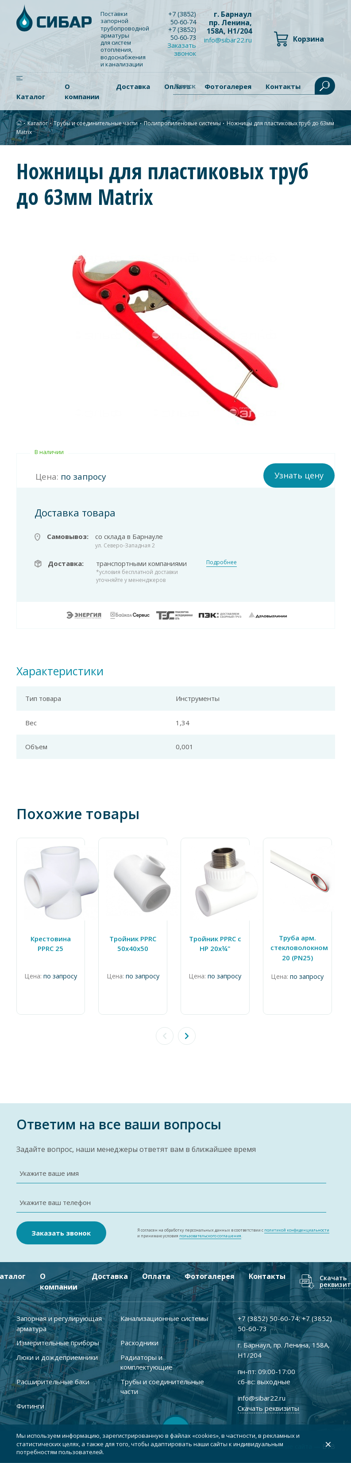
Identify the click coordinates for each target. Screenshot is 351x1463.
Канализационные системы (164, 1318)
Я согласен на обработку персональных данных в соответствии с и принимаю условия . (233, 1233)
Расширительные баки (52, 1381)
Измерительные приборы (57, 1343)
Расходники (139, 1343)
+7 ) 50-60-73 (183, 34)
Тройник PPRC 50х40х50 (134, 942)
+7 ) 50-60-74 (183, 18)
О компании (82, 91)
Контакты (266, 1277)
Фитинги (30, 1405)
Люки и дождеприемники (57, 1357)
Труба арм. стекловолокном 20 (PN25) (300, 946)
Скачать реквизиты (268, 1408)
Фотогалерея (209, 1277)
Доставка (133, 86)
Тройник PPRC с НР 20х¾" (217, 942)
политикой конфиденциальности (296, 1230)
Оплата (156, 1277)
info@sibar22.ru (228, 39)
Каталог (30, 96)
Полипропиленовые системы (182, 123)
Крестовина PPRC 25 (51, 942)
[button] (187, 1034)
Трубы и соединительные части (96, 123)
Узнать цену (299, 474)
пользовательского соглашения (210, 1236)
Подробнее (221, 561)
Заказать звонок (184, 50)
